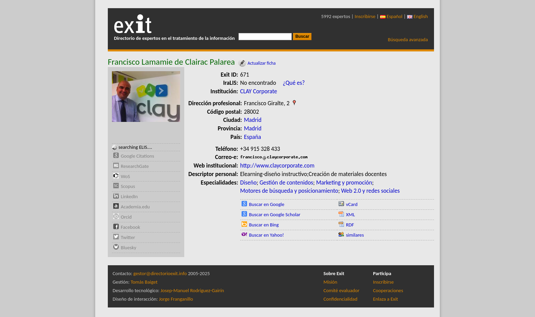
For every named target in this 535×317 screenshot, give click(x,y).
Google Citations (137, 156)
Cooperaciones (388, 290)
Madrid (252, 120)
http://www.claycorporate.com (277, 165)
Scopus (128, 186)
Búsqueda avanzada (408, 39)
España (252, 137)
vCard (352, 204)
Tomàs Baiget (144, 282)
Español (391, 16)
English (417, 16)
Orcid (126, 217)
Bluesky (128, 247)
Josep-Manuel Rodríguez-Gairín (192, 290)
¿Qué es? (294, 82)
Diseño (248, 182)
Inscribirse (365, 16)
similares (355, 235)
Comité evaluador (341, 290)
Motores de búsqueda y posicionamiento (289, 190)
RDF (350, 225)
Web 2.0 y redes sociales (370, 190)
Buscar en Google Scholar (275, 214)
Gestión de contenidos (286, 182)
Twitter (128, 237)
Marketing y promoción (344, 182)
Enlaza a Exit (385, 299)
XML (350, 214)
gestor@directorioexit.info (160, 273)
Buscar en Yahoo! (266, 235)
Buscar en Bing (264, 225)
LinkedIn (129, 196)
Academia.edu (135, 207)
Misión (330, 282)
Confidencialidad (340, 299)
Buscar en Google (267, 204)
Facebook (130, 227)
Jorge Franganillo (176, 299)
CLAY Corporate (258, 91)
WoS (125, 176)
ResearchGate (135, 166)
